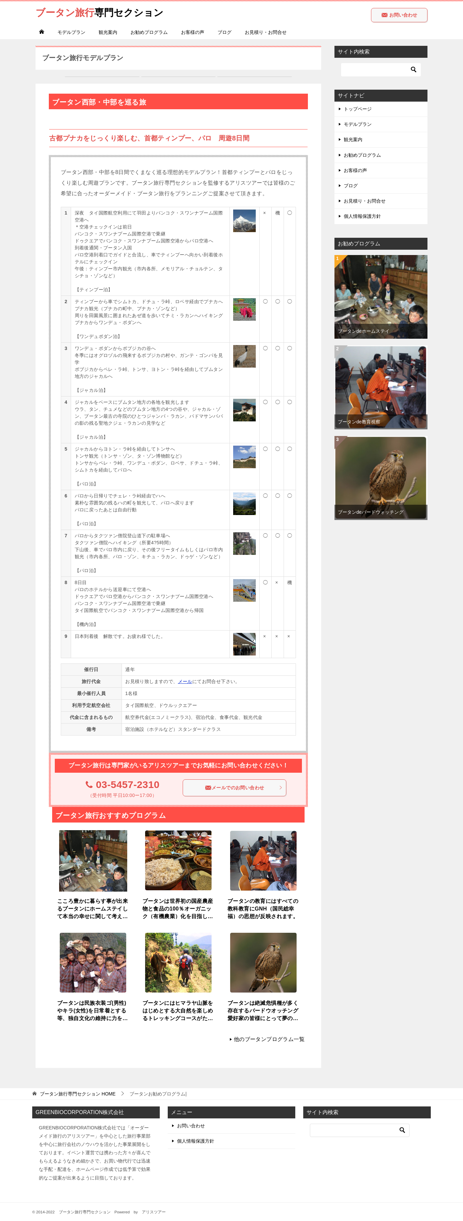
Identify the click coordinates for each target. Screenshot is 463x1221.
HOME (78, 1093)
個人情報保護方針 (362, 216)
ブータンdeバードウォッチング (371, 512)
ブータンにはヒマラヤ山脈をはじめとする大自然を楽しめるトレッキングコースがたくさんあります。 (177, 1010)
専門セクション (102, 11)
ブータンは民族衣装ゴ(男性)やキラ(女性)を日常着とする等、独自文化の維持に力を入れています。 (92, 1010)
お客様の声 (192, 32)
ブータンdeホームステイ (364, 331)
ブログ (225, 32)
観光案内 (108, 32)
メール (185, 681)
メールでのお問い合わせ (244, 787)
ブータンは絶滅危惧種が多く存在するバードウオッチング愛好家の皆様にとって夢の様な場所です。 (263, 1010)
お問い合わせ (399, 15)
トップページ (358, 109)
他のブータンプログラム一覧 (269, 1039)
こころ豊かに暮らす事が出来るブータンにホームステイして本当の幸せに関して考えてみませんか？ (92, 908)
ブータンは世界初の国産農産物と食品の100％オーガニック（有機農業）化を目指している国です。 (177, 908)
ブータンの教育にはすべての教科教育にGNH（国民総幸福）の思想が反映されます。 (263, 908)
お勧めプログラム (149, 32)
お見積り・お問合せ (266, 32)
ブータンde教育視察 (359, 421)
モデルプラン (71, 32)
